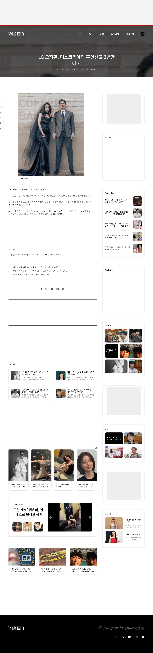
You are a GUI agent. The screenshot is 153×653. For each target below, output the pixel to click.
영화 (102, 33)
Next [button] (90, 517)
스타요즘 (115, 33)
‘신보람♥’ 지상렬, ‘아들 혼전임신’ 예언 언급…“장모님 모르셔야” (33, 267)
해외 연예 (108, 514)
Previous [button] (50, 517)
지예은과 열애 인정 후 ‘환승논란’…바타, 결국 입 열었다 (29, 274)
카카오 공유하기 (51, 289)
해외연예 (130, 33)
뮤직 (91, 33)
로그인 (142, 627)
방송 (80, 33)
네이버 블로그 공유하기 (57, 289)
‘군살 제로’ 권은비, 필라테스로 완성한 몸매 (27, 512)
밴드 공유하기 (63, 289)
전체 (69, 33)
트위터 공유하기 (46, 289)
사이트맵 (137, 627)
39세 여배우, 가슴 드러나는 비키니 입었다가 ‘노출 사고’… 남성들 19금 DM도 (37, 270)
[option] (70, 517)
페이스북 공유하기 (41, 289)
